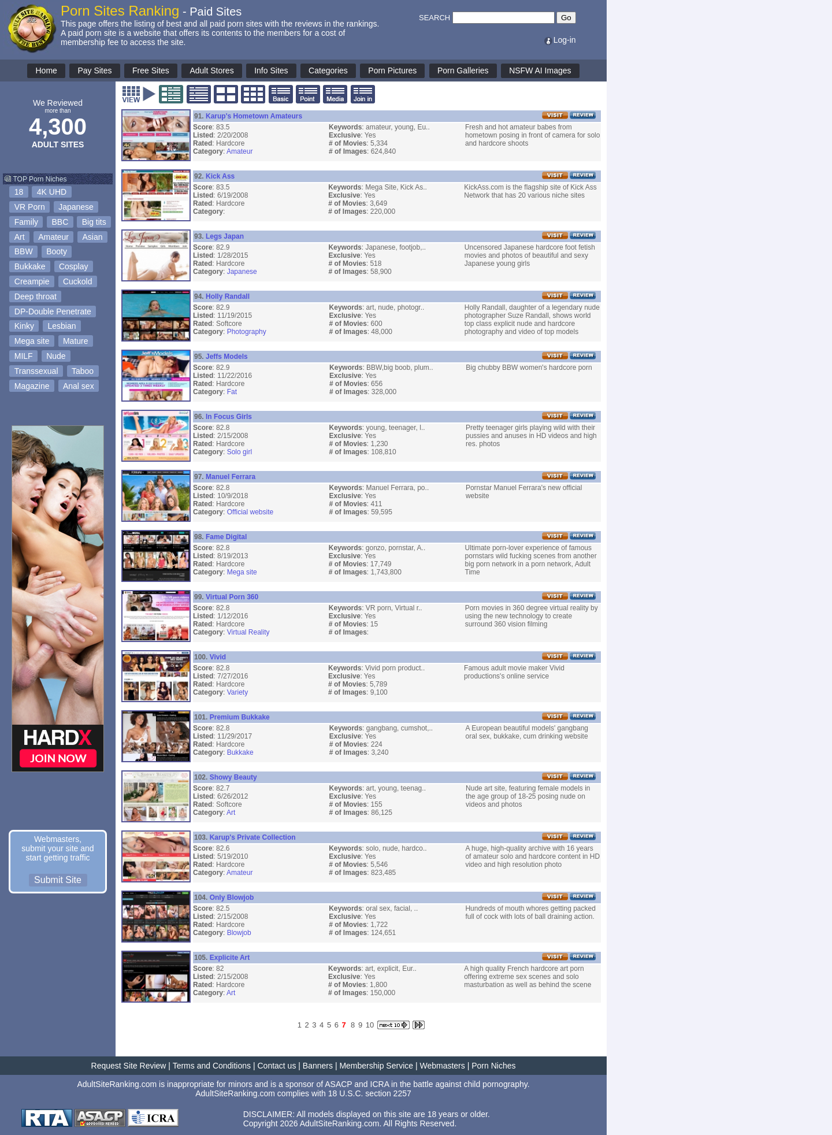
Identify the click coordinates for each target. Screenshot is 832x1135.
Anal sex (78, 386)
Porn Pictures (392, 70)
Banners (318, 1065)
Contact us (276, 1065)
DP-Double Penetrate (52, 311)
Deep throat (35, 296)
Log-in (559, 39)
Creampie (32, 281)
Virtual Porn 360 (232, 597)
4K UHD (51, 191)
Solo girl (239, 452)
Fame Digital (226, 537)
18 (19, 191)
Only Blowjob (232, 897)
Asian (93, 237)
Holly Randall (228, 296)
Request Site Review (128, 1065)
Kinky (24, 326)
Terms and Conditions (212, 1065)
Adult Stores (211, 70)
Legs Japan (225, 236)
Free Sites (150, 70)
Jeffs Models (227, 357)
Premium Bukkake (240, 717)
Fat (232, 392)
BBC (59, 222)
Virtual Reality (248, 632)
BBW (23, 251)
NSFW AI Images (540, 70)
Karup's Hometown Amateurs (254, 116)
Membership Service (376, 1065)
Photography (246, 332)
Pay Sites (94, 70)
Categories (328, 70)
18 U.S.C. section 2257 (369, 1093)
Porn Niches (493, 1065)
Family (26, 222)
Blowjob (239, 933)
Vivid (218, 657)
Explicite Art (230, 958)
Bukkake (30, 266)
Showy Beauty (233, 777)
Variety (237, 692)
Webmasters (442, 1065)
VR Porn (29, 207)
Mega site (32, 341)
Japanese (76, 207)
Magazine (32, 386)
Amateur (53, 237)
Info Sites (271, 70)
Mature (75, 341)
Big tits (94, 222)
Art (19, 237)
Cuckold (77, 281)
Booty (56, 251)
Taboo (83, 371)
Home (46, 70)
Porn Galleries (463, 70)
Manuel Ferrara (230, 477)
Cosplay (73, 266)
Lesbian (61, 326)
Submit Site (57, 880)
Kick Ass (220, 176)
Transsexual (36, 371)
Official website (250, 512)
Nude (55, 356)
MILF (23, 356)
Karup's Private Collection (253, 837)
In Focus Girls (229, 417)
